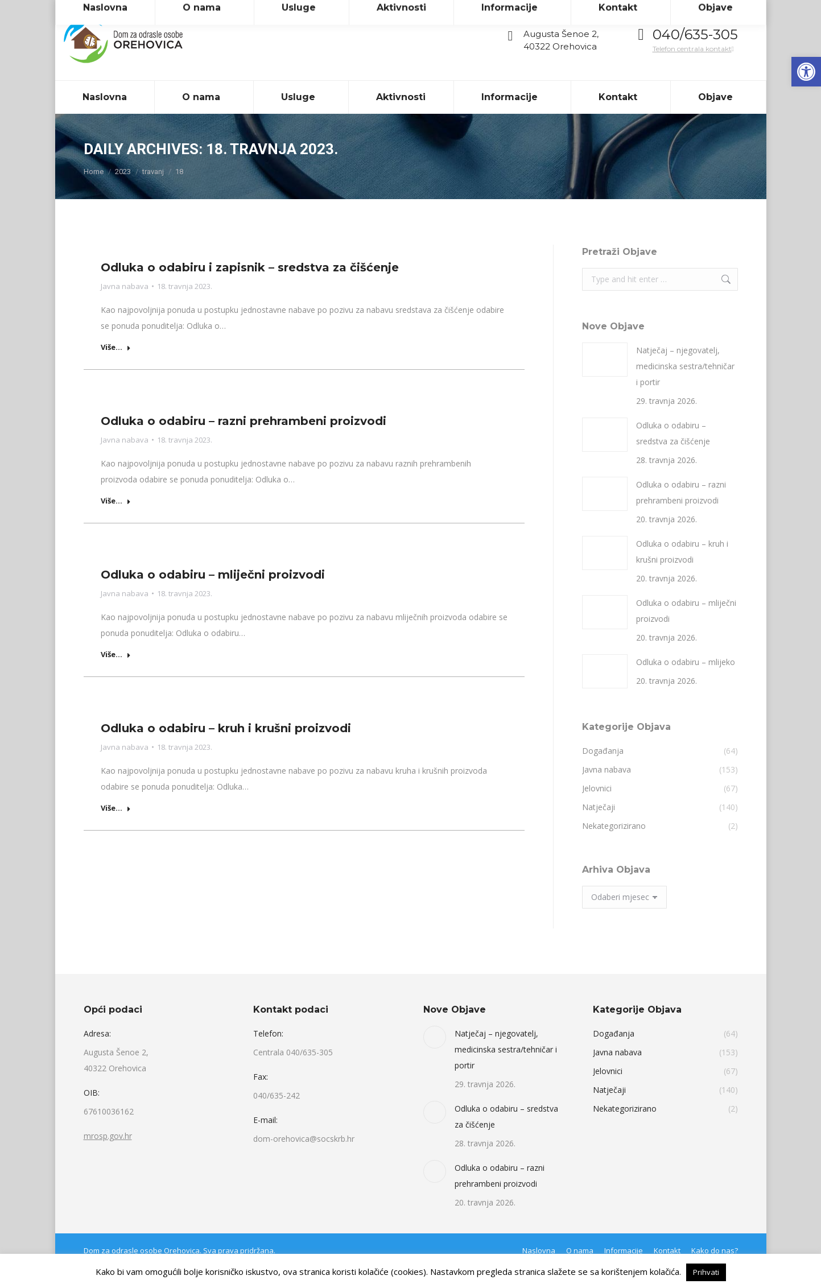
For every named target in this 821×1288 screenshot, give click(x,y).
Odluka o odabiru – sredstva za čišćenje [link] (673, 453)
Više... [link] (116, 368)
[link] (806, 71)
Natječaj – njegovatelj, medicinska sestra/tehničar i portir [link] (685, 386)
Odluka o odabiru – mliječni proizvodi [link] (213, 595)
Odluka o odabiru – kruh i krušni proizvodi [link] (226, 749)
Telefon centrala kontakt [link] (693, 69)
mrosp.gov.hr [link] (108, 1156)
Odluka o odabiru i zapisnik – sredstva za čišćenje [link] (250, 288)
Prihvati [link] (706, 1272)
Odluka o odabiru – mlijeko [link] (685, 682)
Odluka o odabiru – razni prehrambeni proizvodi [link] (243, 441)
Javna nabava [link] (124, 307)
